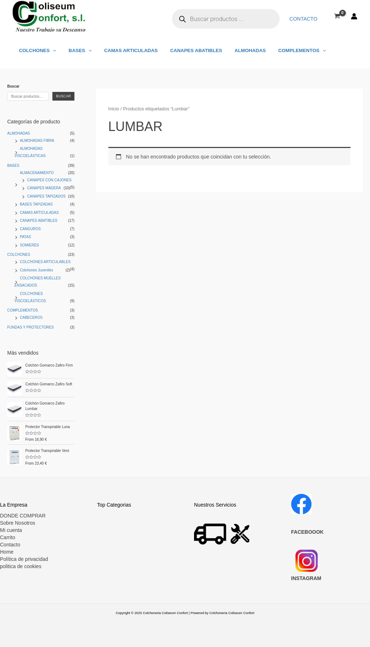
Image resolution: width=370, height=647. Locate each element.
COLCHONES (36, 50)
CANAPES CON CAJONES (49, 180)
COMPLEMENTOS (286, 50)
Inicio (113, 108)
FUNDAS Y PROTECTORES (30, 327)
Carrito (7, 537)
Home (6, 552)
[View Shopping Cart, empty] (337, 16)
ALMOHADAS (237, 50)
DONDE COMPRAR (23, 516)
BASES (75, 50)
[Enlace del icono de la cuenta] (354, 16)
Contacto (305, 19)
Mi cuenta (11, 530)
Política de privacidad (24, 559)
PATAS (25, 237)
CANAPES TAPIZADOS (46, 196)
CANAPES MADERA (44, 188)
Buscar (13, 86)
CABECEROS (31, 318)
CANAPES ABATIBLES (186, 50)
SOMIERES (29, 245)
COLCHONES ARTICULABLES (45, 262)
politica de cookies (20, 566)
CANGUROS (30, 229)
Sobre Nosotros (17, 523)
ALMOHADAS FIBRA (37, 141)
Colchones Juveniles (36, 270)
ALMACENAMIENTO (37, 173)
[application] (51, 50)
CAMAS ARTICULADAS (124, 50)
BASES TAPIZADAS (36, 204)
